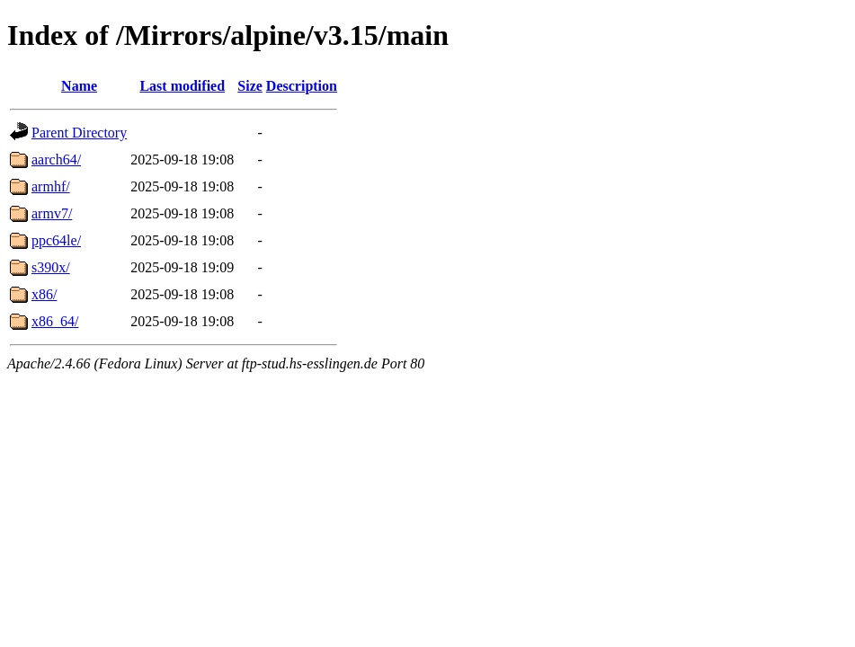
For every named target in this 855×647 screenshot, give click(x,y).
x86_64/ (54, 321)
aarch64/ (56, 159)
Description (301, 85)
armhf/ (50, 186)
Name (79, 85)
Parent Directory (79, 132)
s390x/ (50, 267)
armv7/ (51, 213)
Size (250, 85)
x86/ (44, 294)
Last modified (182, 85)
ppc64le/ (56, 240)
